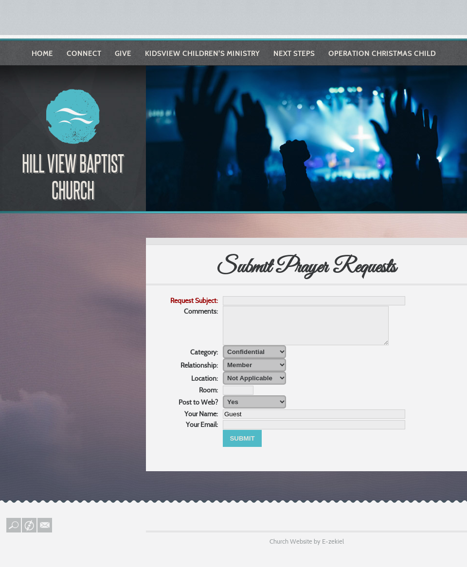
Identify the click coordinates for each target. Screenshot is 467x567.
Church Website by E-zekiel (306, 548)
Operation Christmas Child (382, 53)
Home (42, 53)
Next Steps (294, 53)
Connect (84, 53)
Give (123, 53)
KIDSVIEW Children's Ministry (202, 53)
